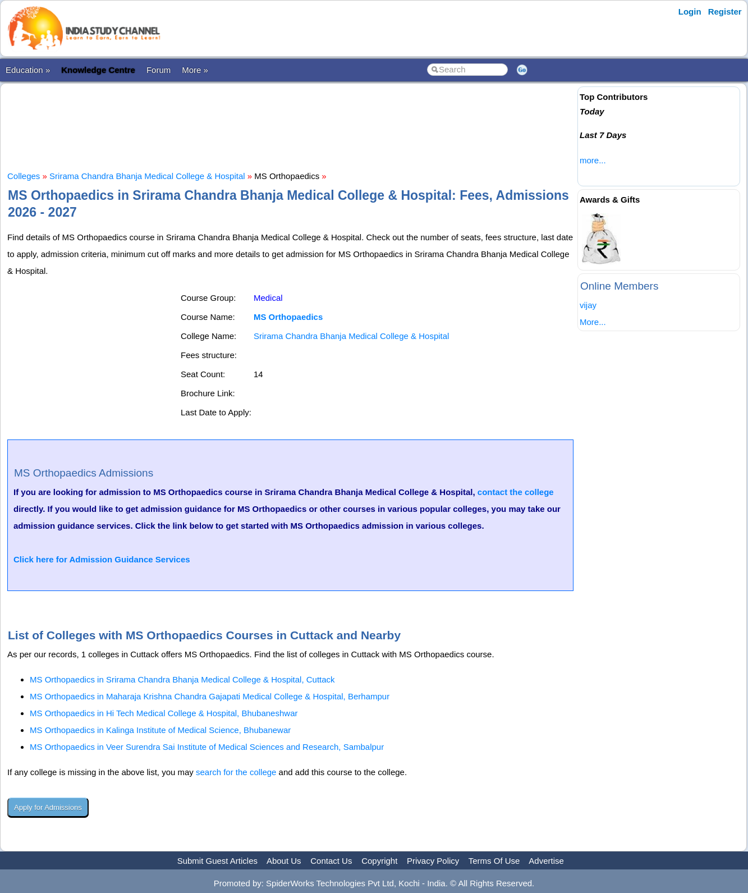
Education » (28, 70)
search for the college (236, 772)
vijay (588, 305)
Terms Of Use (494, 860)
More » (195, 70)
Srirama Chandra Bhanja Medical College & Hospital (147, 176)
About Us (284, 860)
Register (725, 11)
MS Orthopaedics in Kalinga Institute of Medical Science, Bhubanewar (160, 730)
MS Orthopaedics (288, 317)
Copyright (379, 860)
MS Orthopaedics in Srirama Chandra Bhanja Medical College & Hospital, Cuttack (182, 679)
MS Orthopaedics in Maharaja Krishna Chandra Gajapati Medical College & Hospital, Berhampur (209, 696)
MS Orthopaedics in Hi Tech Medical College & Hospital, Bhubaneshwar (163, 713)
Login (689, 11)
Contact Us (331, 860)
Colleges (23, 176)
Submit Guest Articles (217, 860)
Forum (158, 70)
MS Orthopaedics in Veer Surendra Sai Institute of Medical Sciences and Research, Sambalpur (207, 747)
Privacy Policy (433, 860)
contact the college (516, 492)
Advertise (546, 860)
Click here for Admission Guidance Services (101, 559)
